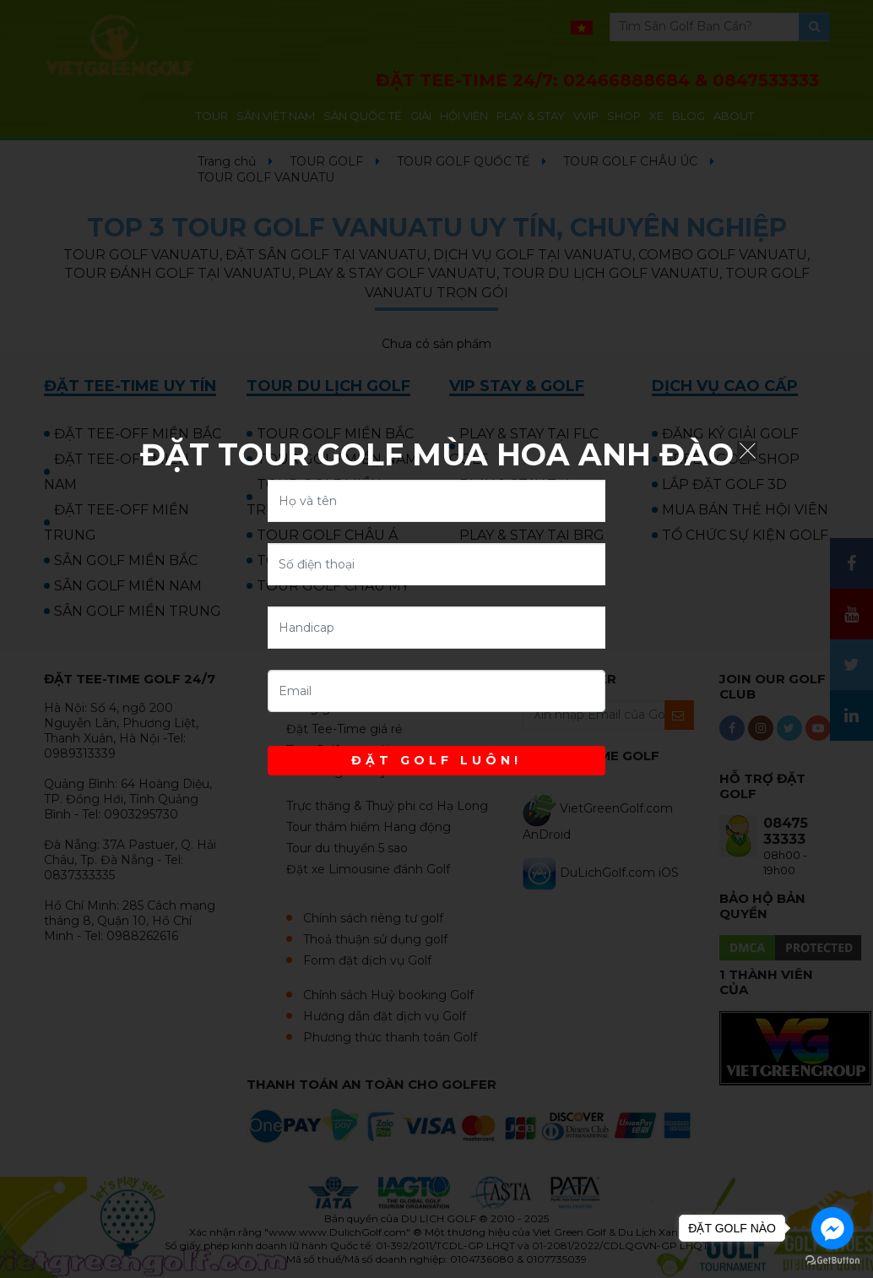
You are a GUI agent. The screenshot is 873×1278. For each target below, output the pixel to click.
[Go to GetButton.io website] (832, 1260)
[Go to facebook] (832, 1228)
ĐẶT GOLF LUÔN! (436, 760)
